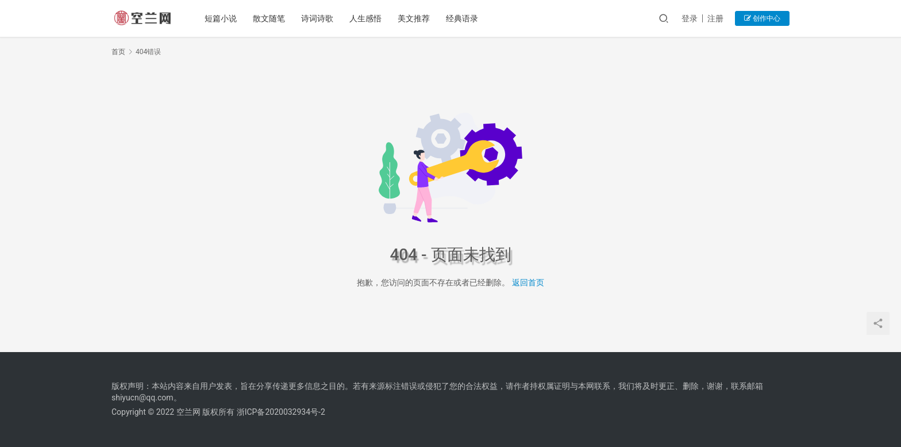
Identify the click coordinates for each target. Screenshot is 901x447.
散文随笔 (269, 18)
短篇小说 (221, 18)
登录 (689, 18)
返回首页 (528, 282)
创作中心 (762, 18)
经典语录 (462, 18)
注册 (715, 18)
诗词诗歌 (317, 18)
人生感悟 (365, 18)
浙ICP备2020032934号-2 (281, 412)
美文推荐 (414, 18)
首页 (118, 52)
